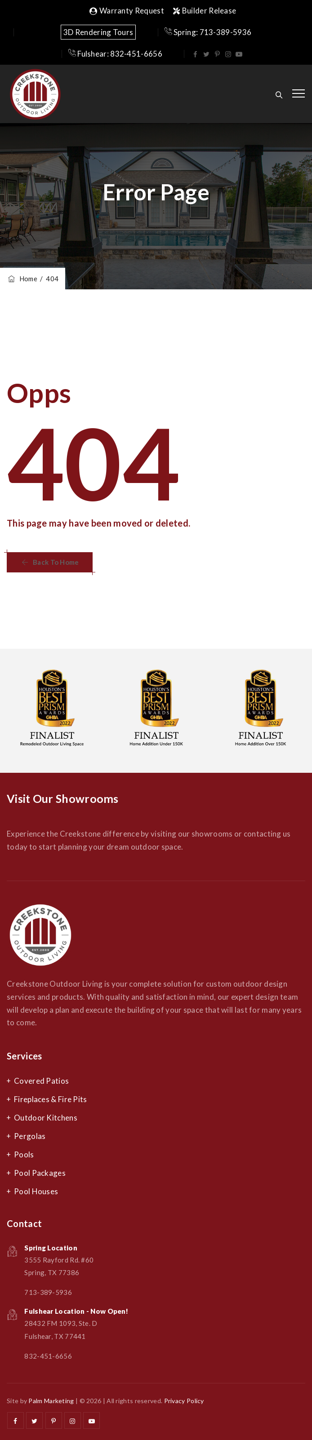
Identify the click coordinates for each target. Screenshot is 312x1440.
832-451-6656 (48, 1356)
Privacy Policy (184, 1401)
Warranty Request (126, 10)
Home (22, 279)
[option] (52, 710)
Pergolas (29, 1136)
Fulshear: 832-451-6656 (115, 53)
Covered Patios (41, 1081)
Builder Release (204, 10)
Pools (24, 1154)
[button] (50, 562)
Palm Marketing (51, 1401)
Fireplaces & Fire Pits (50, 1099)
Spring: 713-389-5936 (208, 32)
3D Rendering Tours (98, 32)
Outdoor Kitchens (45, 1117)
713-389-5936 (48, 1292)
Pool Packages (40, 1173)
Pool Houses (36, 1191)
